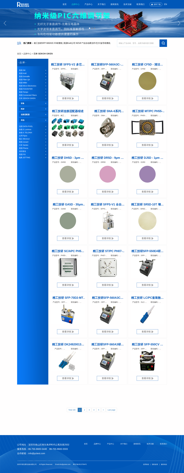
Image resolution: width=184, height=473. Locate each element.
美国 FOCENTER (26, 89)
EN (165, 4)
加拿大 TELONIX (25, 133)
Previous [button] (5, 23)
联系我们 (141, 4)
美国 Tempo (23, 92)
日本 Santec (23, 145)
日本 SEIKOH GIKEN (43, 54)
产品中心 (89, 4)
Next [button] (179, 23)
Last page (111, 410)
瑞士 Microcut (24, 139)
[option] (92, 23)
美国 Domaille (24, 76)
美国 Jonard (23, 142)
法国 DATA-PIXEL (26, 126)
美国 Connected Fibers (28, 95)
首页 (65, 4)
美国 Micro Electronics (27, 86)
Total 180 (72, 410)
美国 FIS (22, 154)
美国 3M (22, 70)
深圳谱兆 (22, 151)
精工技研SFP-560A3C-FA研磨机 (48, 43)
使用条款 (146, 464)
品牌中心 (76, 4)
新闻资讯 (115, 4)
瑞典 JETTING (24, 158)
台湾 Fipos (23, 136)
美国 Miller (23, 83)
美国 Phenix (23, 148)
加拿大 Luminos (25, 129)
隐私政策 (155, 464)
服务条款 (164, 464)
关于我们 (102, 4)
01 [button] (89, 28)
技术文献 (128, 4)
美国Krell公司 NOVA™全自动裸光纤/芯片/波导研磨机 (87, 43)
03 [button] (94, 28)
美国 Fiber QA (24, 80)
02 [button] (92, 28)
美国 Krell (22, 73)
